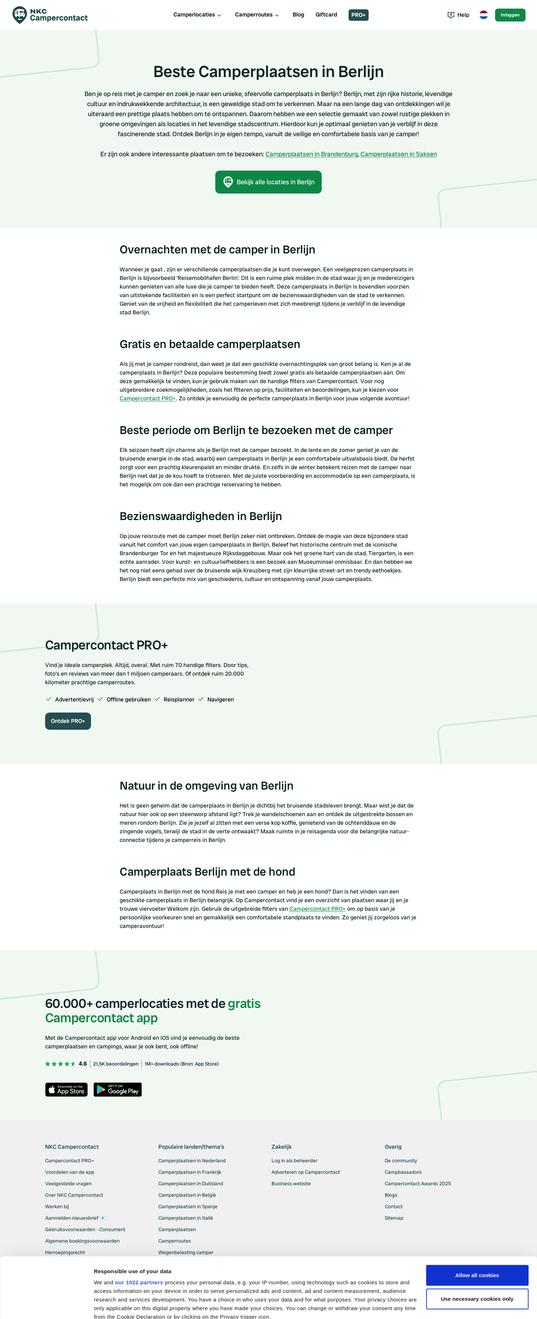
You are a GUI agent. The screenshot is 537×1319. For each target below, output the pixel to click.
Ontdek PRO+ (68, 721)
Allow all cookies (477, 1218)
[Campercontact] (54, 15)
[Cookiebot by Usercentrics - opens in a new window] (46, 1305)
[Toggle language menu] (483, 15)
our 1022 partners (139, 1226)
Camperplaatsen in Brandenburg (311, 154)
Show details (110, 1305)
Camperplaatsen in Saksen (398, 154)
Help (458, 15)
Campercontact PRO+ (148, 398)
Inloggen (510, 15)
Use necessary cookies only (477, 1242)
